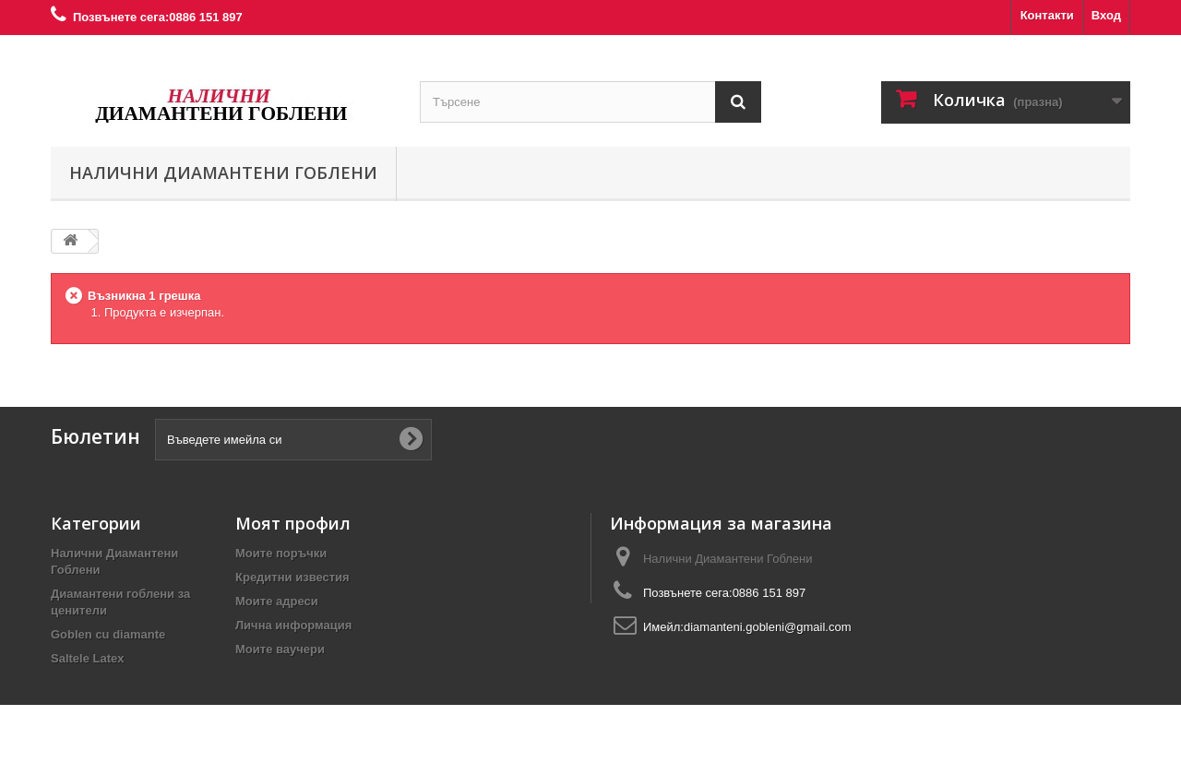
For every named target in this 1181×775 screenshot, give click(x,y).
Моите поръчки (281, 553)
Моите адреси (276, 601)
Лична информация (293, 625)
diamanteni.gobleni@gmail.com (768, 627)
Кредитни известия (292, 577)
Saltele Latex (88, 658)
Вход (1106, 15)
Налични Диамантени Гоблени (223, 172)
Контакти (1047, 15)
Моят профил (293, 523)
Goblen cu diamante (108, 634)
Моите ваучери (280, 649)
